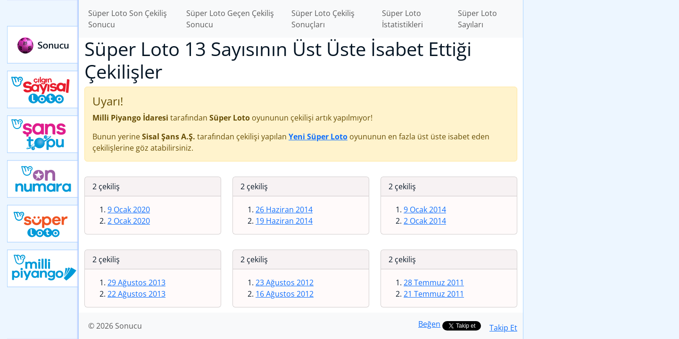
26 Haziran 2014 (284, 209)
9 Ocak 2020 (129, 209)
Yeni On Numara (43, 179)
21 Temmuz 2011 (434, 294)
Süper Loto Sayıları (477, 19)
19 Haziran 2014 (284, 221)
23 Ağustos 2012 (285, 282)
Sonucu (43, 45)
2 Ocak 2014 (425, 221)
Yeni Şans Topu (43, 134)
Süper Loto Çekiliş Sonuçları (323, 19)
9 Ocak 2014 (425, 209)
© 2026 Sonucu (115, 326)
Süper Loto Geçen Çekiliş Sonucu (230, 19)
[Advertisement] (601, 149)
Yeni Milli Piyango (43, 268)
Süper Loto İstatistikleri (402, 19)
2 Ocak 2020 (129, 221)
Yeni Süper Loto (43, 223)
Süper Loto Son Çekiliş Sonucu (127, 19)
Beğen (429, 324)
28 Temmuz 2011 (434, 282)
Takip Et (503, 328)
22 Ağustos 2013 (137, 294)
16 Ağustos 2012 (285, 294)
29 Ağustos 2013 (137, 282)
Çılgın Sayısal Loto (43, 89)
